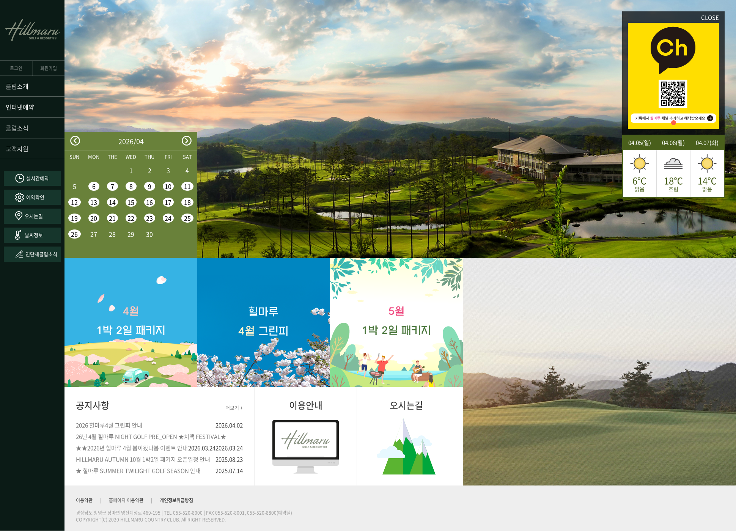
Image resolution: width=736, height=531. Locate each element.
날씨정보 (34, 235)
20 (93, 218)
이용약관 (84, 500)
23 (149, 218)
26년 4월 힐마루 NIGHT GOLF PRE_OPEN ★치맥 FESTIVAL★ (151, 436)
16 (149, 202)
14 (112, 202)
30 (149, 234)
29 (130, 234)
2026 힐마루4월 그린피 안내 (109, 425)
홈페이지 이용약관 (126, 500)
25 (187, 218)
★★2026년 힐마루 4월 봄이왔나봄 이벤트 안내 (132, 448)
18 (187, 202)
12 (74, 202)
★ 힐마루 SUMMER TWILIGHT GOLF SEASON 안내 (138, 471)
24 (168, 218)
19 (74, 218)
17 (168, 202)
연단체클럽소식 (41, 254)
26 (74, 234)
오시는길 (34, 216)
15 (130, 202)
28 (112, 234)
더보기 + (234, 407)
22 (130, 218)
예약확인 (35, 197)
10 (168, 186)
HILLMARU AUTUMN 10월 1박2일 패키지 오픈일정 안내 (143, 459)
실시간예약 (37, 178)
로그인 (16, 68)
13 (93, 202)
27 (93, 234)
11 (187, 186)
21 (112, 218)
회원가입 (48, 68)
